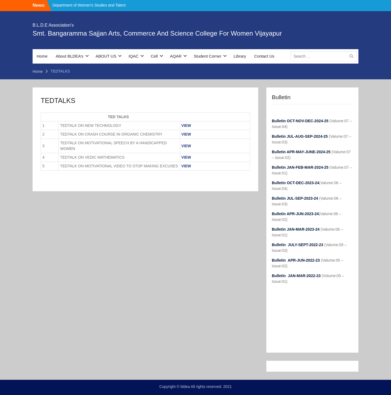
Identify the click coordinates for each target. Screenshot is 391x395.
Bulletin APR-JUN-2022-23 (296, 260)
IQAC (133, 56)
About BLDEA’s (69, 56)
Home (42, 56)
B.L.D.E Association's (53, 25)
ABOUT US (106, 56)
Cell (154, 56)
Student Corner (207, 56)
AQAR (176, 56)
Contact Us (264, 56)
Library (240, 56)
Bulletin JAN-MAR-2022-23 (297, 276)
